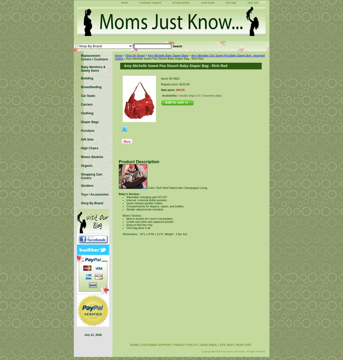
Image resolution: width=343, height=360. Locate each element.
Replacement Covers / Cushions (94, 57)
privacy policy (181, 2)
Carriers (87, 104)
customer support (150, 2)
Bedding (87, 78)
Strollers (87, 186)
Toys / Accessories (95, 194)
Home (118, 55)
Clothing (87, 113)
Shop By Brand (135, 55)
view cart (253, 2)
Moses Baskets (92, 157)
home (124, 2)
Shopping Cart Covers (91, 176)
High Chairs (89, 148)
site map (231, 2)
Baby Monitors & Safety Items (93, 68)
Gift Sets (87, 139)
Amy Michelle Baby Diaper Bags (168, 55)
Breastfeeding (91, 87)
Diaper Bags (90, 122)
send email (207, 2)
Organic (87, 166)
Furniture (88, 131)
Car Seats (88, 96)
